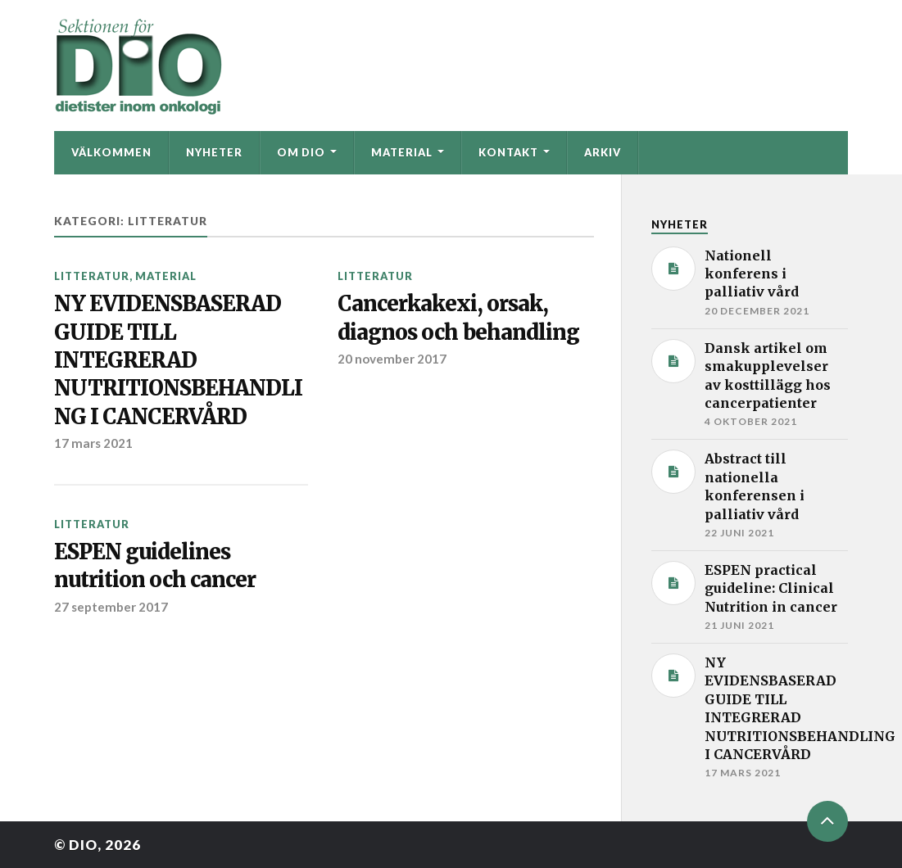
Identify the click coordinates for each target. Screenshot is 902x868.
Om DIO (301, 152)
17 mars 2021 (93, 443)
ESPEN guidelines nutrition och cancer (155, 566)
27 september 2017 (111, 606)
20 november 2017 (392, 358)
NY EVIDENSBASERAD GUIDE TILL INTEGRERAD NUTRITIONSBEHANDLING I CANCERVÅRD (178, 360)
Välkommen (111, 152)
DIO (83, 844)
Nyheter (214, 152)
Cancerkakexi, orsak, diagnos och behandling (458, 318)
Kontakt (508, 152)
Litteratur (91, 276)
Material (402, 152)
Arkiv (602, 152)
